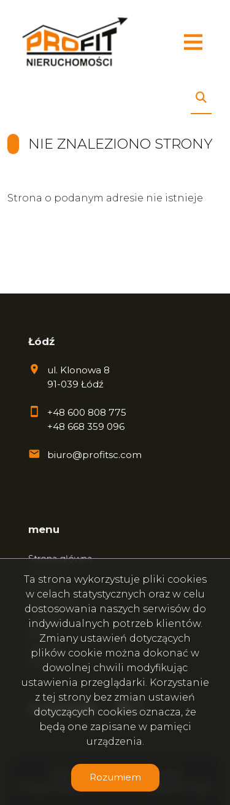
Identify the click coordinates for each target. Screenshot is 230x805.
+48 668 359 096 (86, 426)
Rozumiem (115, 777)
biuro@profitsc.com (94, 455)
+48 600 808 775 (86, 412)
